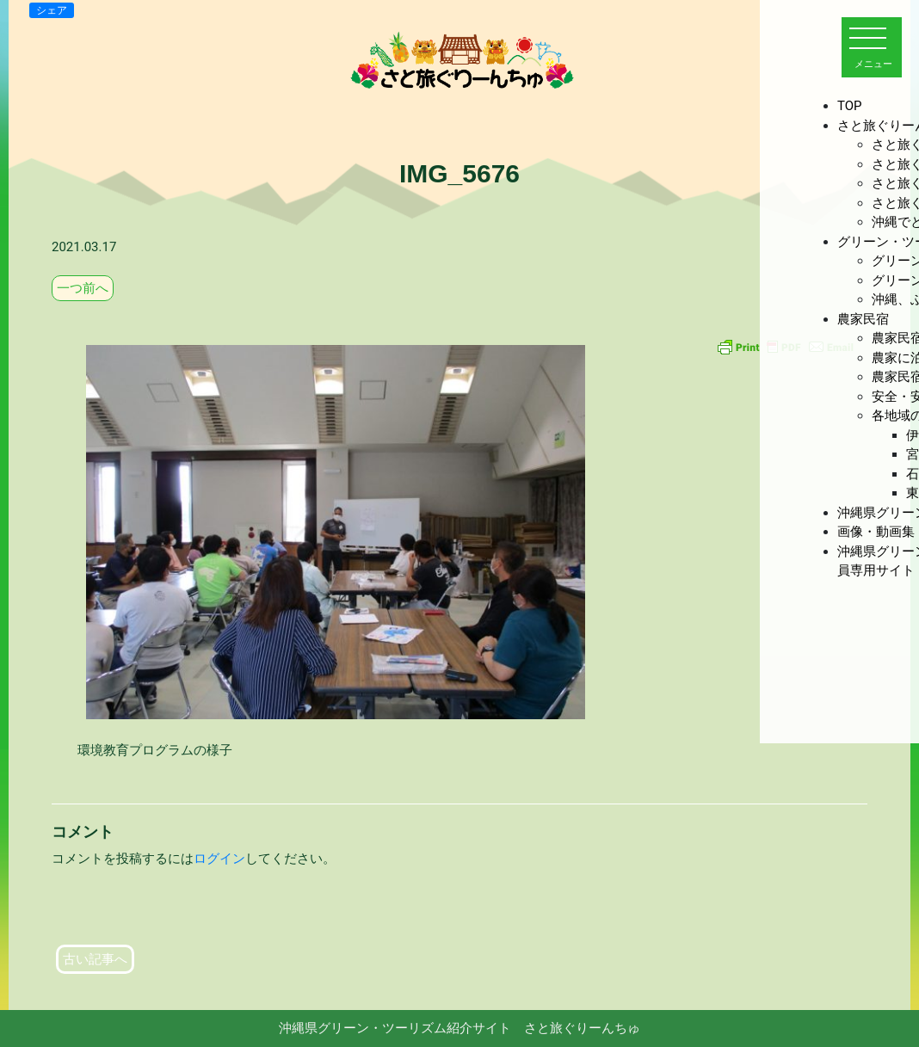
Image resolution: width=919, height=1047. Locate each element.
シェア (51, 10)
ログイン (219, 858)
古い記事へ (95, 959)
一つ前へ (82, 288)
